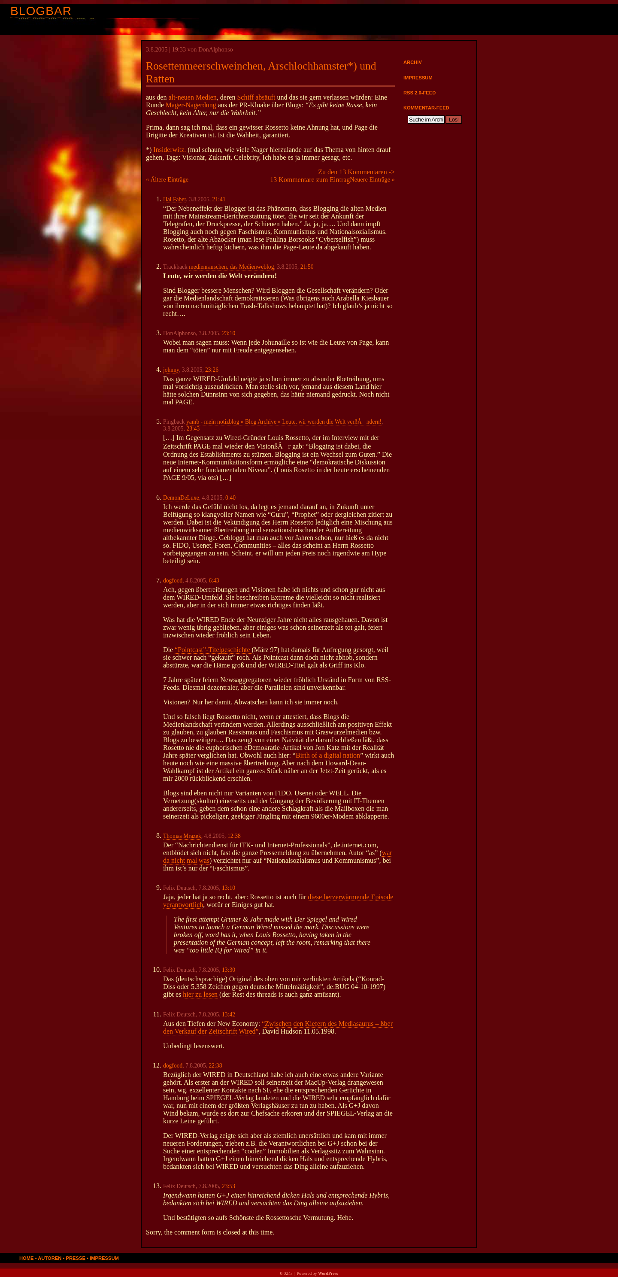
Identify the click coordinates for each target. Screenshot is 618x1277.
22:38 (215, 1065)
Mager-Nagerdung (191, 105)
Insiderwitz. (169, 149)
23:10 (228, 333)
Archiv (412, 62)
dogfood (172, 580)
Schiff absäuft (256, 97)
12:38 (234, 836)
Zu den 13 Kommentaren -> (356, 172)
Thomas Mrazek (182, 836)
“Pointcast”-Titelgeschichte (213, 649)
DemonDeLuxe (181, 497)
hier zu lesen (200, 994)
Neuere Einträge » (372, 179)
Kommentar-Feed (426, 107)
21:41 (219, 199)
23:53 (228, 1186)
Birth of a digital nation (328, 755)
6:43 (214, 580)
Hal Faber (174, 199)
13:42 (228, 1014)
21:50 (307, 267)
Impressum (418, 77)
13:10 (228, 888)
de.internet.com (355, 845)
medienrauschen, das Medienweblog (231, 267)
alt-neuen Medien (192, 97)
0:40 (230, 497)
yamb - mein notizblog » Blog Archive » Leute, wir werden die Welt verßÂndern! (284, 422)
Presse (75, 1258)
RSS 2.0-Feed (419, 92)
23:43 (193, 428)
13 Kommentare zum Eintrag (310, 179)
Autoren (49, 1258)
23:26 (211, 370)
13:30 (228, 970)
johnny (171, 370)
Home (26, 1258)
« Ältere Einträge (167, 179)
